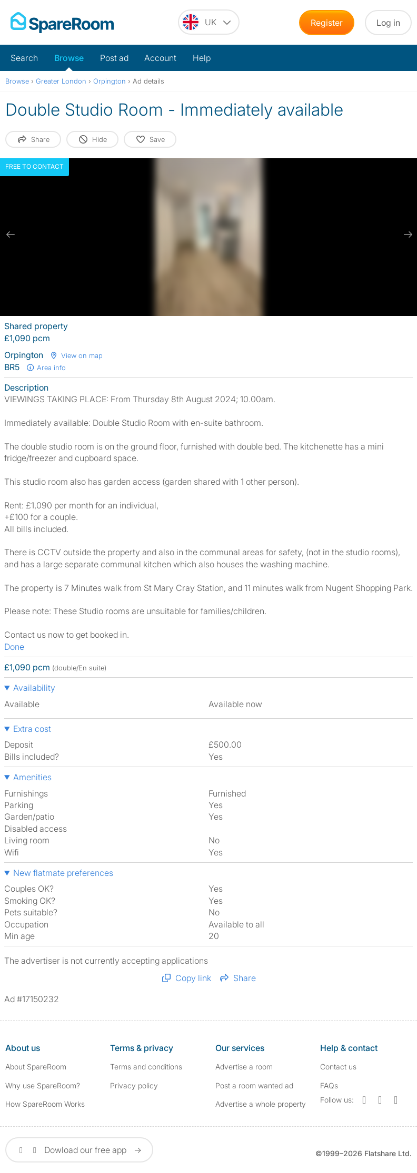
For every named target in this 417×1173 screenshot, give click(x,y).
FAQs (329, 1085)
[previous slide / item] (10, 234)
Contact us (338, 1066)
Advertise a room (244, 1066)
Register (327, 22)
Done (14, 646)
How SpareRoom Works (45, 1103)
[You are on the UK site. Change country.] (209, 22)
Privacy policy (134, 1085)
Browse (69, 58)
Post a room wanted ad (254, 1085)
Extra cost (32, 728)
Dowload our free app (79, 1150)
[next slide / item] (406, 234)
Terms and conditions (146, 1066)
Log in (388, 22)
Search (24, 58)
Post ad (114, 58)
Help (202, 58)
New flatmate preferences (63, 873)
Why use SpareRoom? (42, 1085)
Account (160, 58)
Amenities (32, 777)
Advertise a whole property (260, 1103)
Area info (46, 367)
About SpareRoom (35, 1066)
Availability (34, 687)
